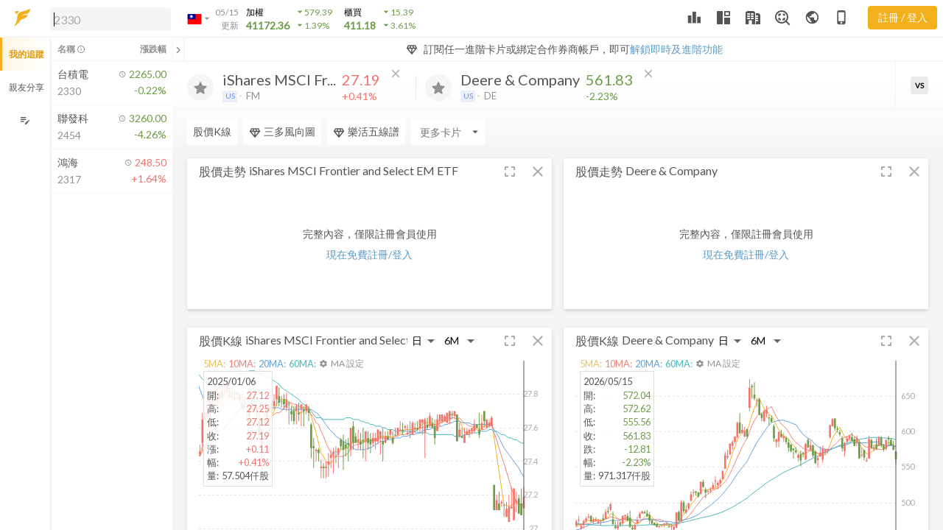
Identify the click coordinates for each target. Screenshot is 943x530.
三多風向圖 (282, 131)
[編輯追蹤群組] (24, 120)
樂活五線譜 (366, 131)
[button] (107, 18)
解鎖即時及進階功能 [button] (676, 49)
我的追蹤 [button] (26, 54)
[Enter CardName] (448, 132)
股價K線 (212, 131)
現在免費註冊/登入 (369, 254)
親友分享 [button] (26, 87)
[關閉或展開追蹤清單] (178, 49)
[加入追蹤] (200, 87)
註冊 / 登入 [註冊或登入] (903, 17)
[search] (110, 19)
